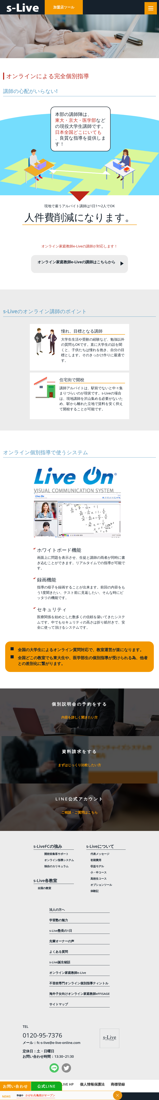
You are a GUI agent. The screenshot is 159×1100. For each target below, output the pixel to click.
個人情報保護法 (92, 1084)
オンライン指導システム (59, 860)
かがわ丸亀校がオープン (37, 1095)
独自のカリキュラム (56, 866)
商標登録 (118, 1084)
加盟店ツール (64, 7)
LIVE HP (67, 1084)
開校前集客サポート (56, 854)
